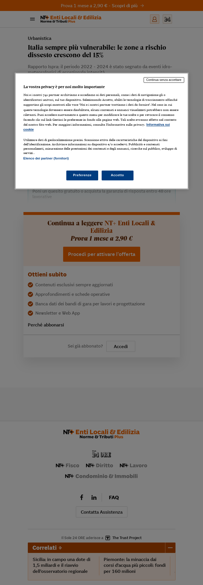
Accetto (117, 175)
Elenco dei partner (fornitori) (46, 158)
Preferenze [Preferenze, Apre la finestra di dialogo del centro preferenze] (82, 175)
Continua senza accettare (164, 79)
